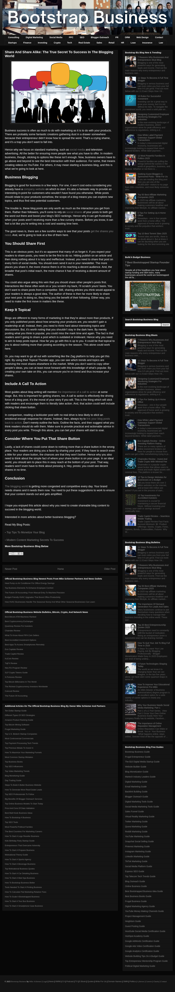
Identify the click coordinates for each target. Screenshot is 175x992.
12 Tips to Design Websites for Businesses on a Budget (152, 478)
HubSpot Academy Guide (137, 936)
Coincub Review (12, 691)
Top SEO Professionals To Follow (19, 794)
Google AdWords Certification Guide (142, 941)
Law (161, 42)
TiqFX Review (11, 663)
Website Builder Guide (135, 766)
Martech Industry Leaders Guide (140, 776)
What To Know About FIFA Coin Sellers (22, 635)
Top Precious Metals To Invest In (19, 748)
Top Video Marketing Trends (17, 771)
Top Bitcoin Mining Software (17, 725)
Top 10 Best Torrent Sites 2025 (152, 233)
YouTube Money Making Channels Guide (144, 911)
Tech (69, 42)
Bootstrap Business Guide (137, 752)
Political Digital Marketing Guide (140, 966)
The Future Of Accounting (16, 696)
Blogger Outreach (100, 37)
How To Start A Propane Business (19, 850)
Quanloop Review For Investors (19, 626)
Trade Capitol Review (14, 654)
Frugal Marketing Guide (15, 729)
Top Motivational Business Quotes (20, 869)
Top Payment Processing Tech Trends (21, 743)
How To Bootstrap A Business (18, 817)
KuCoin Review (11, 658)
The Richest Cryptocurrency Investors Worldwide (26, 686)
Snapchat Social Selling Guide (139, 841)
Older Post (109, 569)
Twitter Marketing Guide (136, 821)
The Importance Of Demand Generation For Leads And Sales (153, 605)
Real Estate (84, 42)
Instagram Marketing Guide (138, 851)
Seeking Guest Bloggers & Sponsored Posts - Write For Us (153, 175)
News (51, 981)
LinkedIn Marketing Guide (137, 856)
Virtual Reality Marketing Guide (139, 816)
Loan (133, 42)
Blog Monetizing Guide (15, 776)
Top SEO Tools (11, 822)
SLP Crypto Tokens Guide (16, 672)
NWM (57, 981)
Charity (156, 981)
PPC (71, 37)
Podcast (70, 981)
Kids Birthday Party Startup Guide (19, 841)
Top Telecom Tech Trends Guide (140, 876)
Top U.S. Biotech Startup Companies (21, 734)
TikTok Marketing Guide (136, 861)
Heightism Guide (133, 921)
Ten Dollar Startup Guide (15, 711)
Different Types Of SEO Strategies (20, 715)
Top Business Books (14, 762)
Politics (133, 981)
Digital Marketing (34, 37)
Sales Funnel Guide (134, 811)
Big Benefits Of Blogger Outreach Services (23, 799)
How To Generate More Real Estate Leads (23, 790)
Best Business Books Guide (138, 896)
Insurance (147, 42)
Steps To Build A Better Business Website (23, 785)
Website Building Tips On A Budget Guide (144, 956)
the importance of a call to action (77, 392)
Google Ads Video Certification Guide (142, 946)
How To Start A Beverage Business (20, 864)
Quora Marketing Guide (136, 826)
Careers (149, 981)
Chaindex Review (12, 630)
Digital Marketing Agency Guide (140, 906)
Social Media (55, 37)
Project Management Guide (138, 916)
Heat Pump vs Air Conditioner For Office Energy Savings (29, 583)
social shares (74, 212)
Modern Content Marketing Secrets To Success (35, 540)
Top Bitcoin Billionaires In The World (21, 682)
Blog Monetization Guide (136, 771)
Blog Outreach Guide (135, 881)
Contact (159, 37)
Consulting (13, 37)
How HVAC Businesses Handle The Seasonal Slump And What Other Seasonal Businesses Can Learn (50, 602)
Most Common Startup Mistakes (19, 757)
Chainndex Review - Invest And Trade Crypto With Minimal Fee (152, 460)
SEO (82, 37)
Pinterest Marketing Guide (137, 846)
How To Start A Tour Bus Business (20, 901)
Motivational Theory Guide (16, 855)
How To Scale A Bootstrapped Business (22, 897)
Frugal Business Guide (136, 901)
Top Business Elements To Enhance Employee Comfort (29, 588)
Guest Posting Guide (135, 926)
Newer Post (11, 569)
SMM (125, 981)
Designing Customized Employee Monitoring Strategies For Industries (153, 117)
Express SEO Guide (134, 871)
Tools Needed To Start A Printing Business (23, 887)
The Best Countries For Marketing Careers (23, 831)
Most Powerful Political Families (19, 827)
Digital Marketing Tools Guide (139, 801)
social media (77, 149)
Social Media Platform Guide (138, 866)
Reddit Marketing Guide (136, 831)
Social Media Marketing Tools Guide (142, 806)
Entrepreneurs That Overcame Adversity (22, 845)
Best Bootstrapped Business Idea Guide (144, 891)
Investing (42, 42)
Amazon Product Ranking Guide (19, 720)
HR (122, 42)
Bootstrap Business (18, 981)
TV (76, 981)
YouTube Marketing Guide (137, 836)
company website (34, 189)
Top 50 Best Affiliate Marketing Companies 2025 (152, 195)
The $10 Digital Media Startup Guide (142, 761)
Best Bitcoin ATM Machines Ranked (20, 617)
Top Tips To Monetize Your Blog (26, 532)
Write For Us (100, 981)
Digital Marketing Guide (136, 782)
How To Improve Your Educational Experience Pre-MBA (154, 685)
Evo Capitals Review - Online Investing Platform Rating (151, 442)
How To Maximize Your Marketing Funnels (23, 752)
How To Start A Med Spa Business (20, 878)
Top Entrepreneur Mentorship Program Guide (146, 961)
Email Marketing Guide (136, 786)
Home (61, 569)
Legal (45, 981)
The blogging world (16, 486)
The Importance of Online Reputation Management (150, 724)
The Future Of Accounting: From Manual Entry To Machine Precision (35, 592)
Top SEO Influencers (14, 766)
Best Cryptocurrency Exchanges (19, 621)
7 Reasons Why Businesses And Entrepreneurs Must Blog (153, 58)
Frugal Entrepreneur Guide (137, 757)
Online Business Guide (136, 886)
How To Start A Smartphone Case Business (24, 906)
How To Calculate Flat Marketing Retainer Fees (25, 892)
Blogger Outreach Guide (136, 796)
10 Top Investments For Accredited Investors (149, 496)
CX (63, 981)
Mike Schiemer (35, 981)
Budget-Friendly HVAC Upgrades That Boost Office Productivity (32, 597)
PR (116, 37)
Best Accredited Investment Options (20, 640)
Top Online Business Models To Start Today (24, 804)
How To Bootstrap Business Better (20, 883)
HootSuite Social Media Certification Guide (145, 931)
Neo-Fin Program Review (16, 668)
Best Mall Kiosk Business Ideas (18, 813)
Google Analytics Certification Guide (142, 951)
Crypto (57, 42)
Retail (111, 42)
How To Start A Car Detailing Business (21, 873)
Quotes (90, 981)
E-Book (82, 981)
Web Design (142, 37)
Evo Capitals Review (14, 649)
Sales (99, 42)
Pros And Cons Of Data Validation (20, 808)
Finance (27, 42)
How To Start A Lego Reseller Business (22, 836)
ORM (127, 37)
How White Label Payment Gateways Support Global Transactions (150, 137)
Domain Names (115, 981)
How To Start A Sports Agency (18, 859)
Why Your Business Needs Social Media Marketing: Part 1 (153, 706)
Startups (12, 42)
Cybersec (140, 981)
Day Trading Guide (13, 780)
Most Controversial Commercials (19, 738)
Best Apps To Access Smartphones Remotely (24, 644)
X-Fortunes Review (13, 677)
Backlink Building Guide (136, 791)
